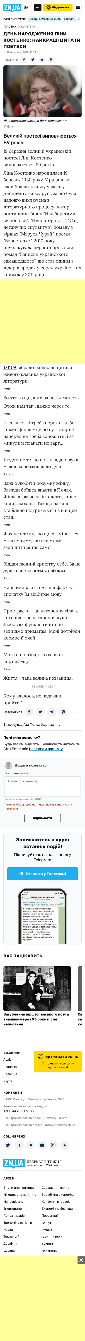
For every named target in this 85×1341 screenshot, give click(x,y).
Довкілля (10, 1244)
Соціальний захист (56, 1188)
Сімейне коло (52, 1237)
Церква (9, 1251)
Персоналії (50, 1216)
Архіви (8, 1060)
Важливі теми (14, 19)
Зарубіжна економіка (58, 1195)
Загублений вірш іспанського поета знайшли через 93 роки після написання (36, 1019)
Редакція (10, 1074)
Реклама (10, 1067)
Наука (8, 1230)
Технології (11, 1237)
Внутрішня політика (18, 1188)
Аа (37, 7)
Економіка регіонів (17, 1223)
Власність (49, 1251)
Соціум (47, 1223)
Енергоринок (13, 1209)
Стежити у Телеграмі (42, 873)
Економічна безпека (57, 1209)
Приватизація (14, 1216)
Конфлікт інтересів (56, 1202)
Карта (7, 1081)
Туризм (47, 1244)
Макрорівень (13, 1202)
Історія (47, 1230)
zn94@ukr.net (57, 1118)
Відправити (42, 818)
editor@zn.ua (65, 1125)
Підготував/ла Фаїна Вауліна (29, 724)
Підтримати (57, 7)
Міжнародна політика (19, 1195)
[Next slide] (78, 19)
